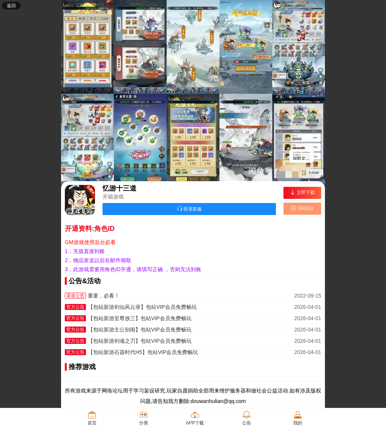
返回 (11, 5)
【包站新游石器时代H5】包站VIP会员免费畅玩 (143, 352)
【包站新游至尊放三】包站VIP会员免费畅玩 (139, 318)
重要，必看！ (103, 295)
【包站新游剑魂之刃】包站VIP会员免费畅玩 (139, 341)
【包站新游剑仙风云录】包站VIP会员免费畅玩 (142, 307)
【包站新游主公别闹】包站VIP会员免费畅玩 (139, 329)
